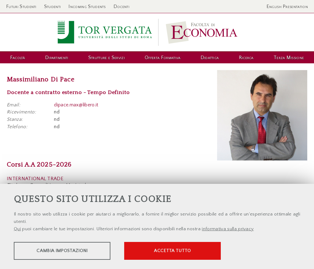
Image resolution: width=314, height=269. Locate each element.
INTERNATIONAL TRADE (35, 178)
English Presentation (287, 6)
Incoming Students (86, 6)
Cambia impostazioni (61, 250)
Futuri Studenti (21, 6)
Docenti (121, 6)
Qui (17, 228)
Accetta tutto (172, 250)
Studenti (52, 6)
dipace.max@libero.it (76, 105)
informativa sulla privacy (228, 228)
